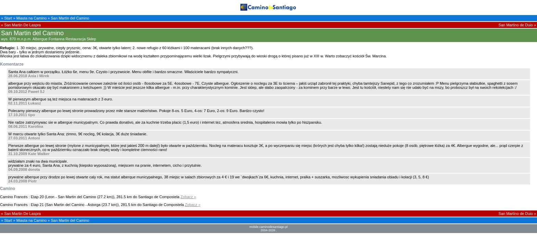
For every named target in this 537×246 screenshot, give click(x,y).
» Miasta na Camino (30, 18)
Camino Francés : (15, 197)
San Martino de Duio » (517, 25)
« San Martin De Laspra (21, 25)
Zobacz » (188, 197)
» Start (6, 18)
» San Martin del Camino (68, 18)
